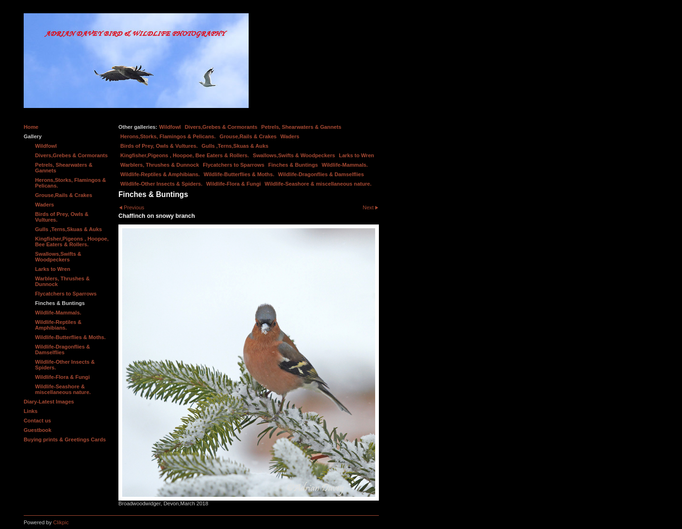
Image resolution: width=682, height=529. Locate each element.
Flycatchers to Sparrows (233, 165)
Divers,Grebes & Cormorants (221, 127)
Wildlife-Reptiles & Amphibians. (160, 174)
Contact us (37, 420)
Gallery (33, 136)
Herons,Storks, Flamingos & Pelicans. (167, 136)
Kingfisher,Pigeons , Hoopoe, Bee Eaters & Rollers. (184, 155)
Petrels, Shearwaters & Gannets (301, 127)
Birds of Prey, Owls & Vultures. (159, 146)
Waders (289, 136)
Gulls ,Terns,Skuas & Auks (235, 146)
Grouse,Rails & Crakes (248, 136)
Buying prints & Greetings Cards (65, 439)
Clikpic (61, 522)
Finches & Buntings (293, 165)
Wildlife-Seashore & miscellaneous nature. (318, 184)
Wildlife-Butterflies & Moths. (239, 174)
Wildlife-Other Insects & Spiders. (161, 184)
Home (31, 127)
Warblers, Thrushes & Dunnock (159, 165)
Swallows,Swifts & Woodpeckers (294, 155)
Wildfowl (170, 127)
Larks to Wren (356, 155)
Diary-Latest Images (49, 401)
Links (30, 411)
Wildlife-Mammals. (345, 165)
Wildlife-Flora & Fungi (233, 184)
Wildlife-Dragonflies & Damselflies (321, 174)
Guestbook (37, 430)
